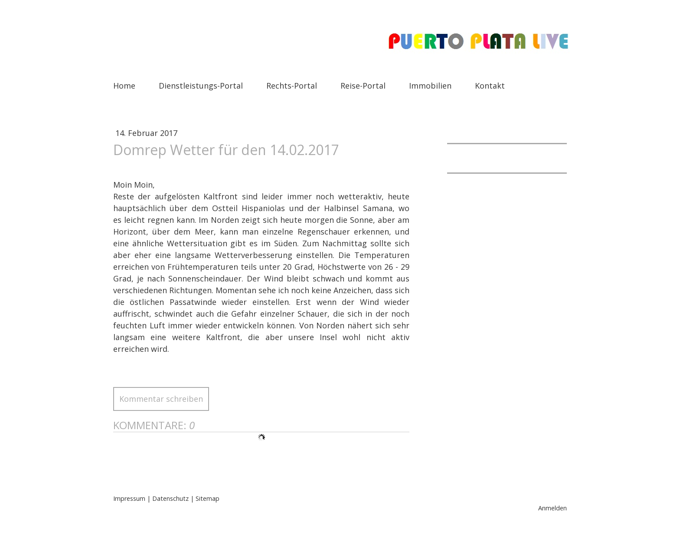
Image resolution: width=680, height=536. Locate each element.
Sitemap (207, 498)
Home (124, 85)
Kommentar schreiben (161, 399)
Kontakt (490, 85)
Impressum (129, 498)
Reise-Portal (363, 85)
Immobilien (430, 85)
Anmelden (552, 508)
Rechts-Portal (291, 85)
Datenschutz (170, 498)
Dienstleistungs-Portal (201, 85)
